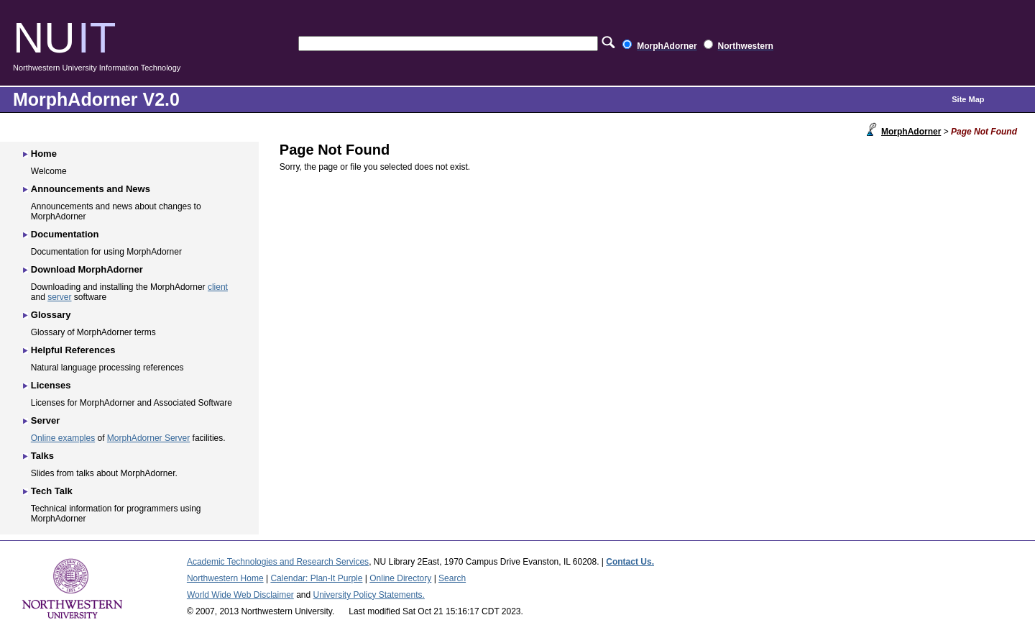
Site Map (968, 99)
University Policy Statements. (369, 595)
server (59, 297)
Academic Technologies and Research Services (278, 562)
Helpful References (73, 350)
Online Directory (400, 578)
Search (452, 578)
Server (45, 420)
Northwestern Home (225, 578)
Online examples (63, 438)
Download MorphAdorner (87, 269)
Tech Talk (52, 491)
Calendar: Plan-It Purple (316, 578)
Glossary (51, 314)
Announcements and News (90, 188)
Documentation (65, 234)
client (218, 287)
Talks (42, 455)
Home (44, 153)
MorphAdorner (911, 132)
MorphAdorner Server (148, 438)
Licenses (51, 385)
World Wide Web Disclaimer (240, 595)
